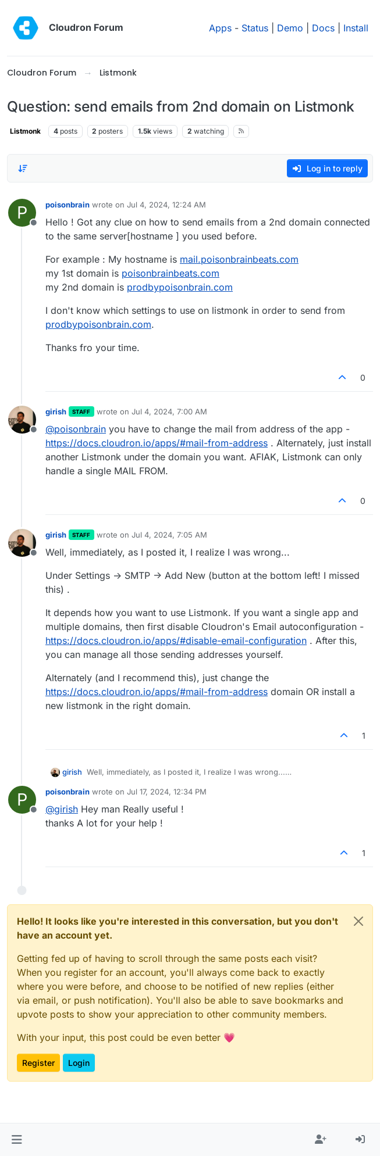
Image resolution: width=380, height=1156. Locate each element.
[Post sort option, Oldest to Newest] (22, 169)
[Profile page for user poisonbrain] (22, 213)
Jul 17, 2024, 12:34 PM (167, 791)
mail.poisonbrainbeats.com (239, 259)
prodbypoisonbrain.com (180, 287)
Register (38, 1063)
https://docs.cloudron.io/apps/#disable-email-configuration (176, 640)
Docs (323, 28)
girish (55, 411)
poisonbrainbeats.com (170, 273)
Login (79, 1063)
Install (355, 28)
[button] (17, 1139)
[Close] (358, 921)
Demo (290, 28)
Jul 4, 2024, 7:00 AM (169, 411)
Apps (220, 28)
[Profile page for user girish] (22, 420)
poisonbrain (67, 204)
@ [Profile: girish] (61, 809)
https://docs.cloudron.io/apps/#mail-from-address (156, 443)
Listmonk (25, 131)
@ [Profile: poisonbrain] (75, 429)
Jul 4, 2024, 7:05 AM (169, 534)
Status (255, 28)
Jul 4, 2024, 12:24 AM (166, 204)
